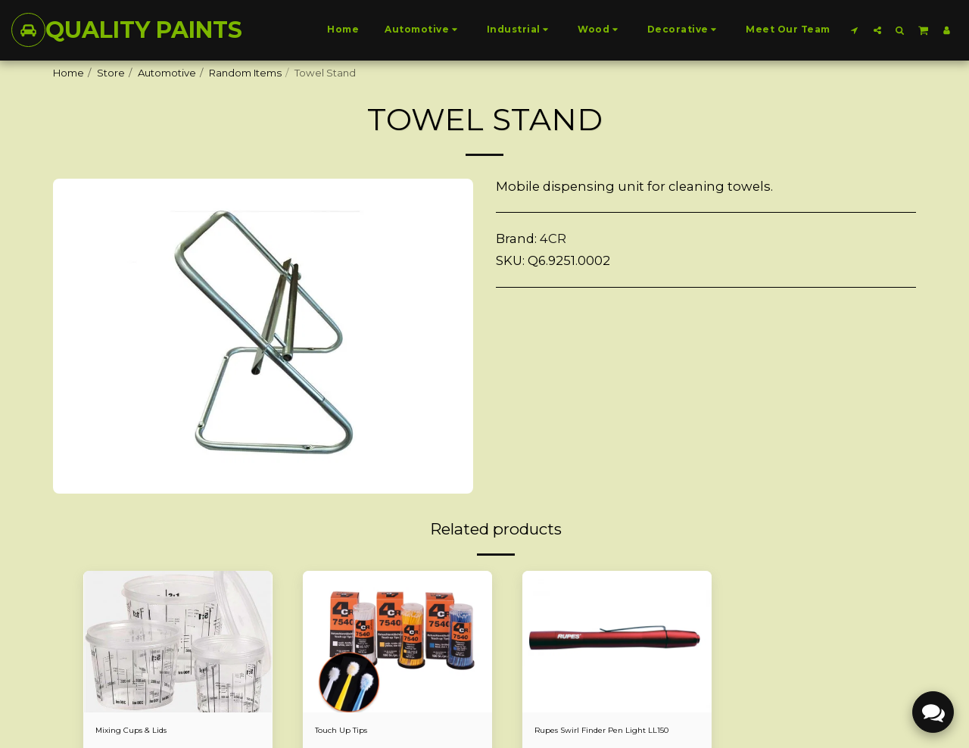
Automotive (167, 73)
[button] (854, 30)
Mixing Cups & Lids (141, 731)
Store (111, 73)
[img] (178, 642)
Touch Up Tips (349, 731)
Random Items (245, 73)
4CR (553, 238)
